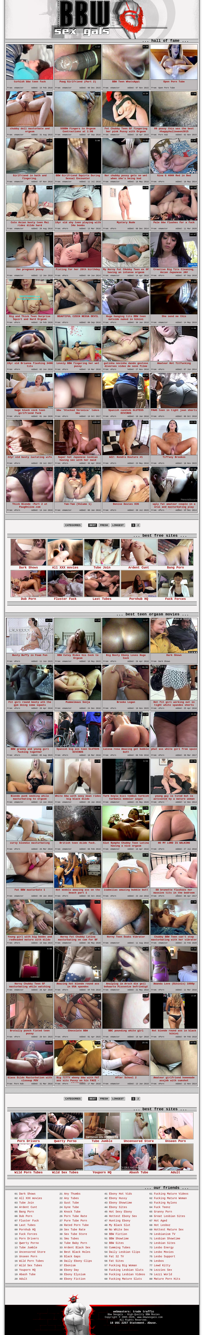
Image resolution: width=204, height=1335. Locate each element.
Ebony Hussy (118, 1198)
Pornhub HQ (139, 598)
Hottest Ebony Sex (123, 1216)
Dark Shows (29, 566)
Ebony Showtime (120, 1202)
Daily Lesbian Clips (124, 1252)
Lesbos (159, 1261)
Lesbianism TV (164, 1234)
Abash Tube (139, 1171)
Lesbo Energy (164, 1247)
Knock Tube (72, 1211)
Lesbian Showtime (167, 1238)
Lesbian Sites (164, 1243)
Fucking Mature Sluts (125, 1278)
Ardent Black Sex (77, 1247)
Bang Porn (175, 566)
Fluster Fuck (65, 598)
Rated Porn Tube (76, 1225)
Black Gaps (72, 1256)
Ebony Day (71, 1270)
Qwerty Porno (65, 1140)
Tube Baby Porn (75, 1243)
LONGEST (118, 525)
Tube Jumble (102, 1140)
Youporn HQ (102, 1171)
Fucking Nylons (165, 1202)
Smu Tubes (71, 1238)
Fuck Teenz (162, 1207)
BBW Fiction (118, 1234)
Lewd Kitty (162, 1265)
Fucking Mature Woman (170, 1198)
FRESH (104, 525)
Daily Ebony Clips (78, 1261)
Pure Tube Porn (75, 1220)
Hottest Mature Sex (168, 1229)
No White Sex (119, 1229)
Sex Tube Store (75, 1234)
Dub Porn (29, 598)
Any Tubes (71, 1198)
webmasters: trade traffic (133, 1311)
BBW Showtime (119, 1238)
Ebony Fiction (74, 1278)
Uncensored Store (139, 1140)
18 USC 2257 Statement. (128, 1322)
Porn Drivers (29, 1140)
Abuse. (152, 1322)
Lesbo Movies (164, 1252)
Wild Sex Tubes (65, 1171)
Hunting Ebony (119, 1220)
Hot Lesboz (162, 1225)
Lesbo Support (164, 1256)
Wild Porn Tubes (29, 1171)
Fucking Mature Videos (171, 1193)
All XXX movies (65, 566)
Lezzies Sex (163, 1270)
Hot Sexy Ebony (120, 1211)
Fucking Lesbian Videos (127, 1274)
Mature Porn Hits (167, 1278)
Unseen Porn (175, 1140)
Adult (175, 1171)
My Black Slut (119, 1225)
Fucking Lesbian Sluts (126, 1270)
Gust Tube (71, 1202)
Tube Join (102, 566)
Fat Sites (116, 1261)
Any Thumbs (72, 1193)
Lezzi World (163, 1274)
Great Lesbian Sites (169, 1216)
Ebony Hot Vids (120, 1193)
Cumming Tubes (119, 1247)
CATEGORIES (73, 525)
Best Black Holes (77, 1252)
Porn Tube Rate (75, 1216)
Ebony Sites (118, 1207)
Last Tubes (102, 598)
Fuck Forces (175, 598)
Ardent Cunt (139, 566)
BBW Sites (116, 1243)
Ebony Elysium (74, 1274)
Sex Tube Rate (74, 1229)
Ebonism (70, 1265)
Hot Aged (160, 1220)
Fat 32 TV (116, 1256)
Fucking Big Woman (123, 1265)
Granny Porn (163, 1211)
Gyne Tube (71, 1207)
